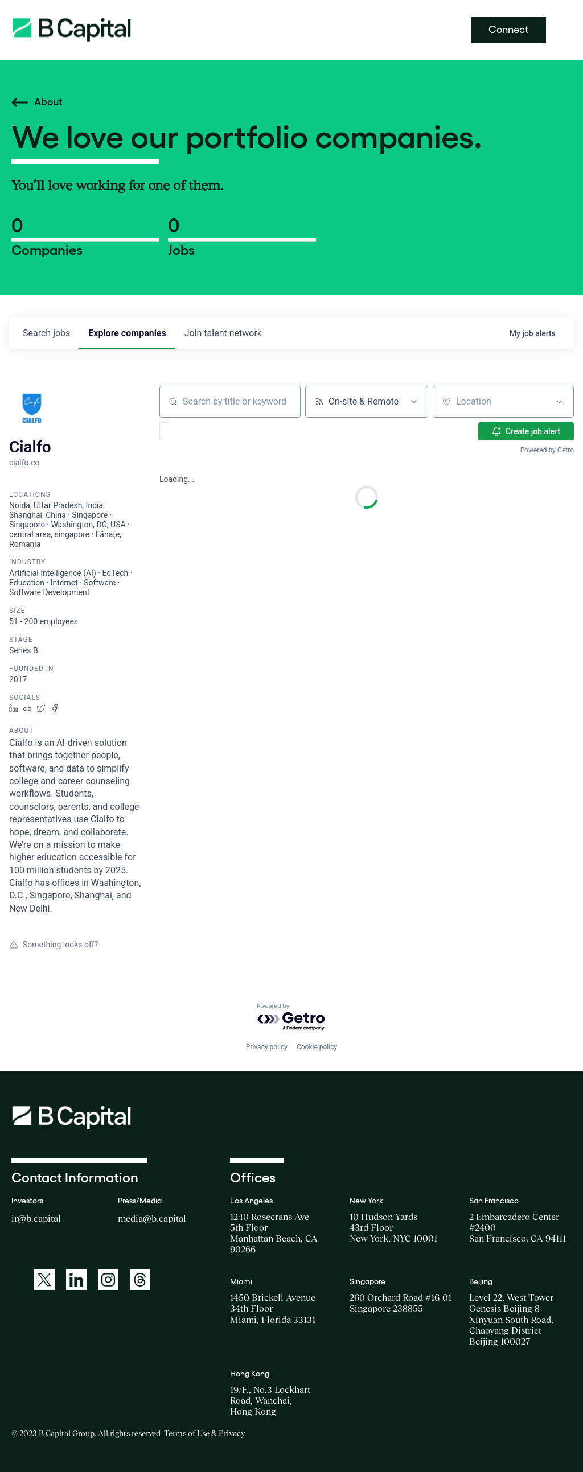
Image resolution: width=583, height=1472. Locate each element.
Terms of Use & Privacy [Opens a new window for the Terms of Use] (204, 1433)
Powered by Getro (547, 450)
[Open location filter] (559, 401)
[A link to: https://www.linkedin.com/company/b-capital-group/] (76, 1279)
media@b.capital (152, 1218)
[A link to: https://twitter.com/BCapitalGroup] (44, 1279)
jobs (46, 333)
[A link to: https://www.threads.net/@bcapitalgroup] (140, 1279)
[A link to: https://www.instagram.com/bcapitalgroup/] (108, 1279)
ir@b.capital (36, 1218)
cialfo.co (24, 462)
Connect (508, 29)
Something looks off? (53, 944)
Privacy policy (267, 1047)
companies (127, 333)
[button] (197, 431)
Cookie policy (317, 1047)
